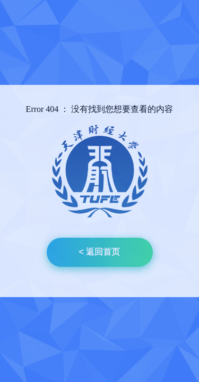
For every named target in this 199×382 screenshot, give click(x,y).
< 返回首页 (99, 251)
